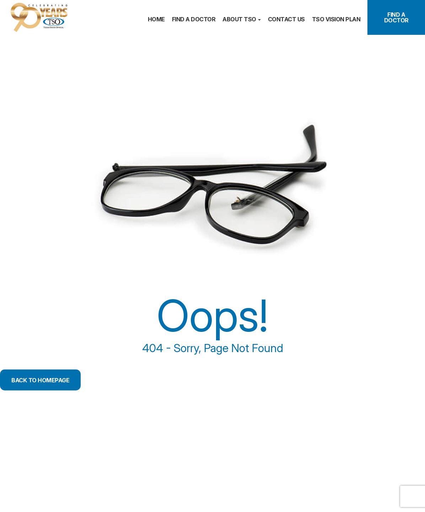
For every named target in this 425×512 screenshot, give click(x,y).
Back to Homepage (46, 379)
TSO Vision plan (336, 19)
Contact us (286, 19)
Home (156, 19)
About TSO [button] (241, 19)
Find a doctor (194, 19)
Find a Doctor (396, 17)
